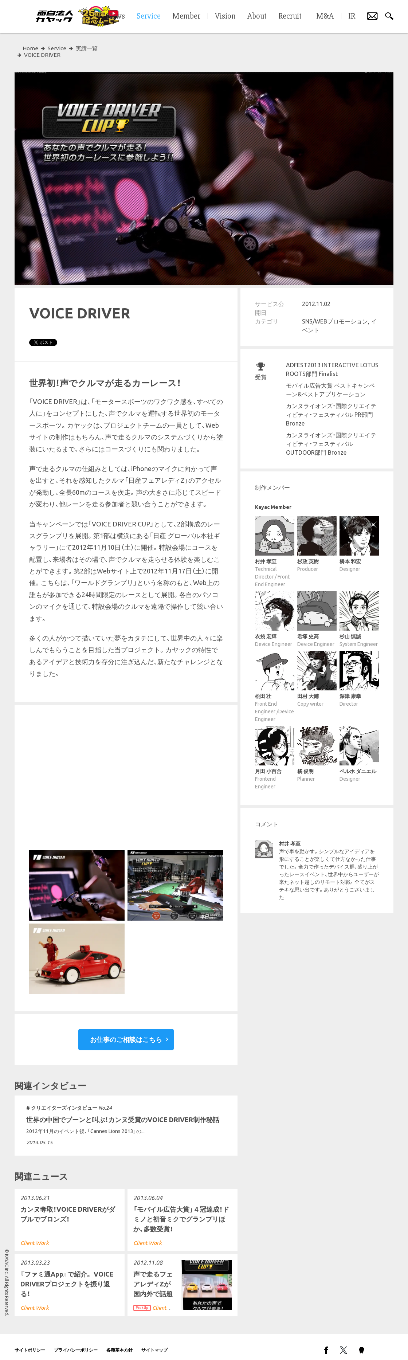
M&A (325, 16)
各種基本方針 (119, 1343)
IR (351, 16)
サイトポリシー (30, 1343)
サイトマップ (154, 1343)
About (257, 16)
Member (186, 16)
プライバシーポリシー (76, 1343)
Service (57, 48)
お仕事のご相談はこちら (126, 1032)
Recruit (290, 16)
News (116, 16)
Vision (225, 16)
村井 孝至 (290, 837)
